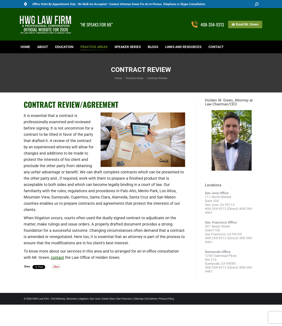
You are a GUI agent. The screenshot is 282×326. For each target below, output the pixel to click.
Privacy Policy (166, 298)
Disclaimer (151, 298)
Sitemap (138, 298)
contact (57, 257)
